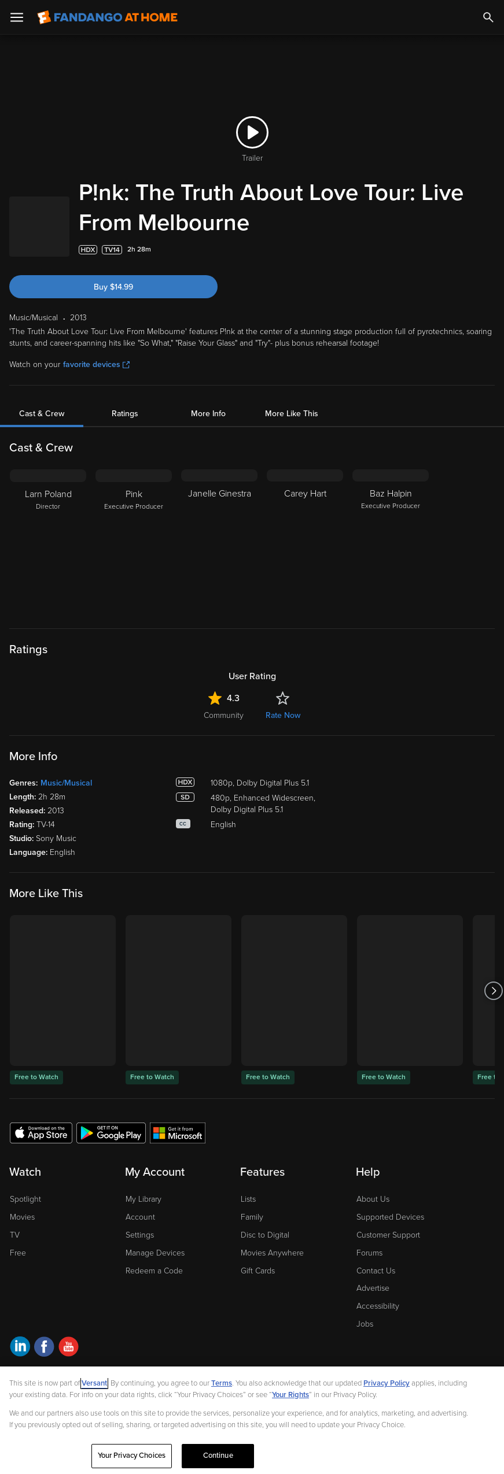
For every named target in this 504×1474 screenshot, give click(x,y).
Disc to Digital (265, 1235)
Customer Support (388, 1235)
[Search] (488, 17)
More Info (208, 414)
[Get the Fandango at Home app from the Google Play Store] (111, 1132)
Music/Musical (66, 783)
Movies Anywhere (272, 1253)
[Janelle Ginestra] (219, 541)
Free (18, 1253)
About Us (372, 1199)
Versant (94, 1383)
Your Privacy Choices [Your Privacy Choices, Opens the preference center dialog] (132, 1455)
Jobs (364, 1324)
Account (140, 1217)
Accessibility (377, 1306)
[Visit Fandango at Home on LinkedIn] (20, 1348)
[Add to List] (489, 249)
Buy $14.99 (113, 287)
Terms (221, 1383)
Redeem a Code (154, 1271)
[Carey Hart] (305, 541)
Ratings (125, 414)
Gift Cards (258, 1271)
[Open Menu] (17, 17)
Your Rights (290, 1394)
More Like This (291, 414)
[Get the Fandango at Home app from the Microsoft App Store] (177, 1132)
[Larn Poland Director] (48, 541)
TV (15, 1235)
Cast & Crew (41, 414)
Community (224, 715)
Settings (140, 1235)
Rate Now (283, 715)
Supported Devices (390, 1217)
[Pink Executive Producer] (133, 541)
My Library (143, 1199)
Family (252, 1217)
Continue (218, 1455)
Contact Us (375, 1271)
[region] (252, 1420)
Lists (248, 1199)
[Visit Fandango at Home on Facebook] (44, 1348)
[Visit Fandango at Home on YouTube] (68, 1348)
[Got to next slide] (493, 990)
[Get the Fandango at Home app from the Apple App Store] (41, 1132)
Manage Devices (155, 1253)
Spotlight (25, 1199)
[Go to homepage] (107, 17)
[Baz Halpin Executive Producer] (390, 541)
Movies (22, 1217)
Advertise (372, 1288)
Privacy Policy (386, 1383)
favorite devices (96, 364)
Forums (369, 1253)
